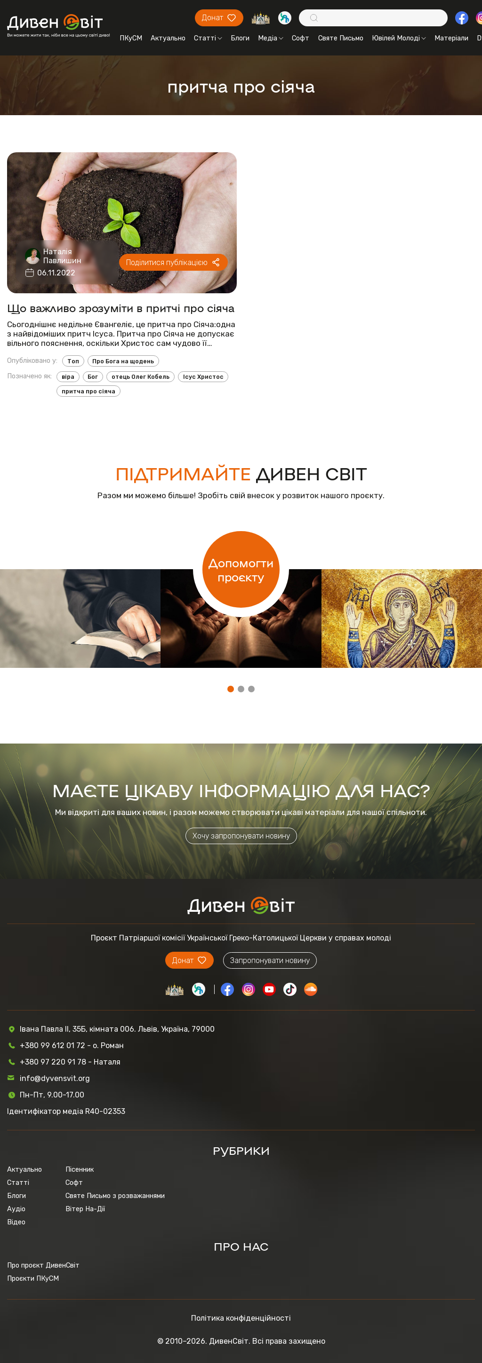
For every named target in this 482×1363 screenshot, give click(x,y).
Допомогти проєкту (241, 569)
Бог (93, 376)
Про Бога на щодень (123, 361)
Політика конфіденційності (241, 1318)
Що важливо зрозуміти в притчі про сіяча (120, 307)
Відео (16, 1222)
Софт (300, 38)
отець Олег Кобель (140, 376)
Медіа (270, 38)
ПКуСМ (131, 38)
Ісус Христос (203, 376)
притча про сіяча (88, 391)
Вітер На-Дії (85, 1209)
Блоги (240, 38)
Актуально (168, 38)
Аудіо (16, 1209)
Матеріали (451, 38)
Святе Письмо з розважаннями (115, 1195)
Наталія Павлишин (62, 256)
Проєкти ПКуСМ (33, 1278)
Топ (73, 361)
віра (68, 376)
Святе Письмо (340, 38)
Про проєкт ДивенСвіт (43, 1265)
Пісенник (79, 1169)
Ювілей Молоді (399, 38)
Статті (208, 38)
